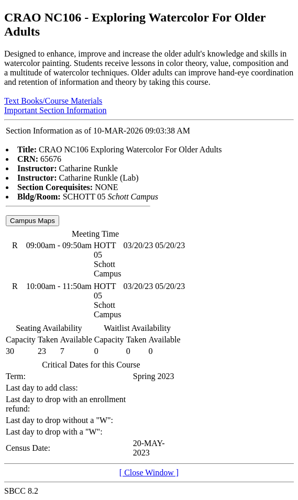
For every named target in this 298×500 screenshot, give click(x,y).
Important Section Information (55, 110)
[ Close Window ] (149, 472)
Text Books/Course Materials (53, 100)
